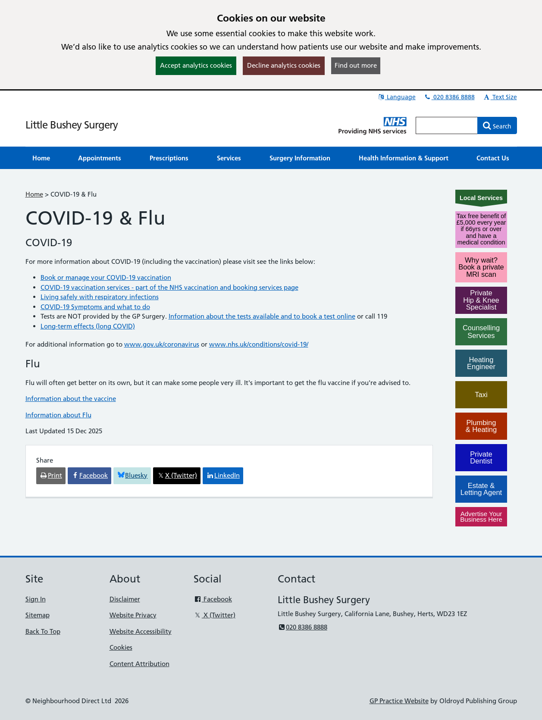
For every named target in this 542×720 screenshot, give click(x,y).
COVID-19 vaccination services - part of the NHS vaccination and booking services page (169, 287)
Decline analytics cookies (283, 65)
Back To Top (42, 631)
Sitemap (37, 615)
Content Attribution (139, 664)
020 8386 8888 (449, 97)
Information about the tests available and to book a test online (262, 316)
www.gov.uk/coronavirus (161, 344)
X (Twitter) (214, 615)
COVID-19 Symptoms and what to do (95, 307)
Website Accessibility (141, 631)
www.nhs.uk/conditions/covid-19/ (258, 344)
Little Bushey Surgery (71, 125)
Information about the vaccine (70, 398)
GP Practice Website (399, 701)
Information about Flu (58, 415)
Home (34, 194)
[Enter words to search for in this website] (447, 125)
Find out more (356, 65)
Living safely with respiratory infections (100, 297)
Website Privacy (133, 615)
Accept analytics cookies (196, 65)
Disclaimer (125, 599)
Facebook (213, 599)
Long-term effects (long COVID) (88, 326)
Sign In (35, 599)
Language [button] (396, 97)
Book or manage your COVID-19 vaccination (106, 277)
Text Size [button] (500, 97)
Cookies (121, 647)
